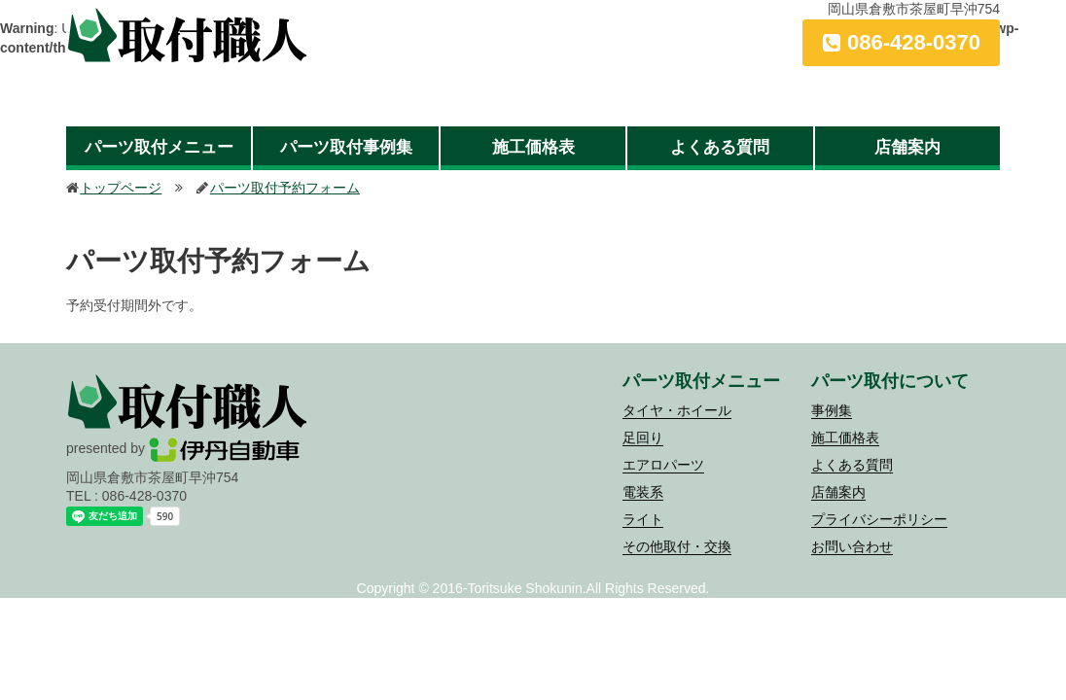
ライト (642, 519)
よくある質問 (719, 147)
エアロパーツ (663, 464)
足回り (642, 437)
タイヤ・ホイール (676, 410)
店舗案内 (907, 147)
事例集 (831, 410)
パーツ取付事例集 (346, 147)
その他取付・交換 (676, 546)
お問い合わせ (852, 546)
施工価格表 (533, 147)
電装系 (642, 492)
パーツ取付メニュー (159, 147)
